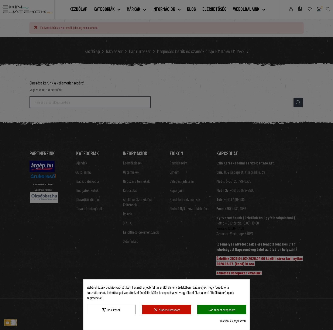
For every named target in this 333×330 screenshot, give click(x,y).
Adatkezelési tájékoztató (233, 321)
